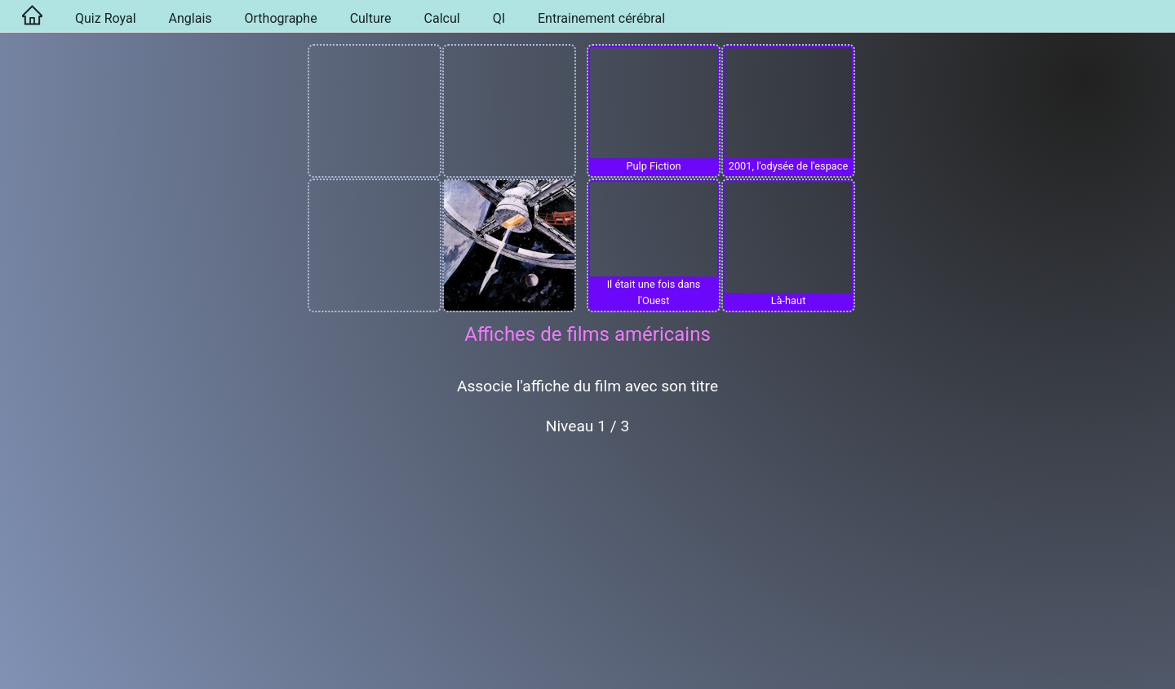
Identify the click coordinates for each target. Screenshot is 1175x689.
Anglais (190, 18)
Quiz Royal (105, 18)
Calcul (442, 18)
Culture (371, 18)
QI (499, 18)
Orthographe (281, 18)
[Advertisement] (587, 569)
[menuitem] (29, 16)
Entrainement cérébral (601, 18)
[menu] (587, 16)
